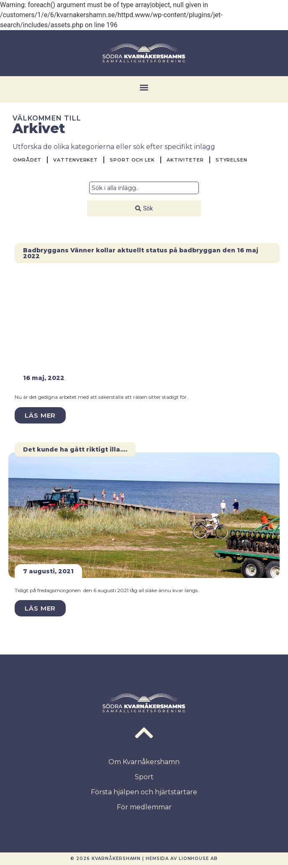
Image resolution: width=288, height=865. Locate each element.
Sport (144, 777)
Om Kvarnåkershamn (144, 762)
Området (27, 160)
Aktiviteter (185, 160)
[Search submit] (144, 208)
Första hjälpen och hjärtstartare (144, 792)
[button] (144, 87)
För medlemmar (144, 807)
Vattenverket (75, 160)
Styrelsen (231, 160)
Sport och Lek (132, 160)
